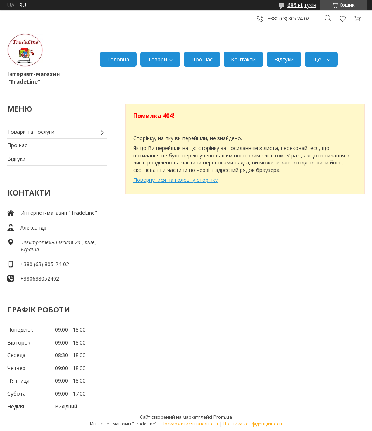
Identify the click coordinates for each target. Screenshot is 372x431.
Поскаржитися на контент (190, 424)
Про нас (202, 59)
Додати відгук (342, 19)
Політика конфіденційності (252, 424)
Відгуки (284, 59)
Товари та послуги (30, 131)
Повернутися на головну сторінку (175, 179)
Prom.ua (222, 417)
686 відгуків (301, 5)
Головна (118, 59)
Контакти (243, 59)
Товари (157, 59)
